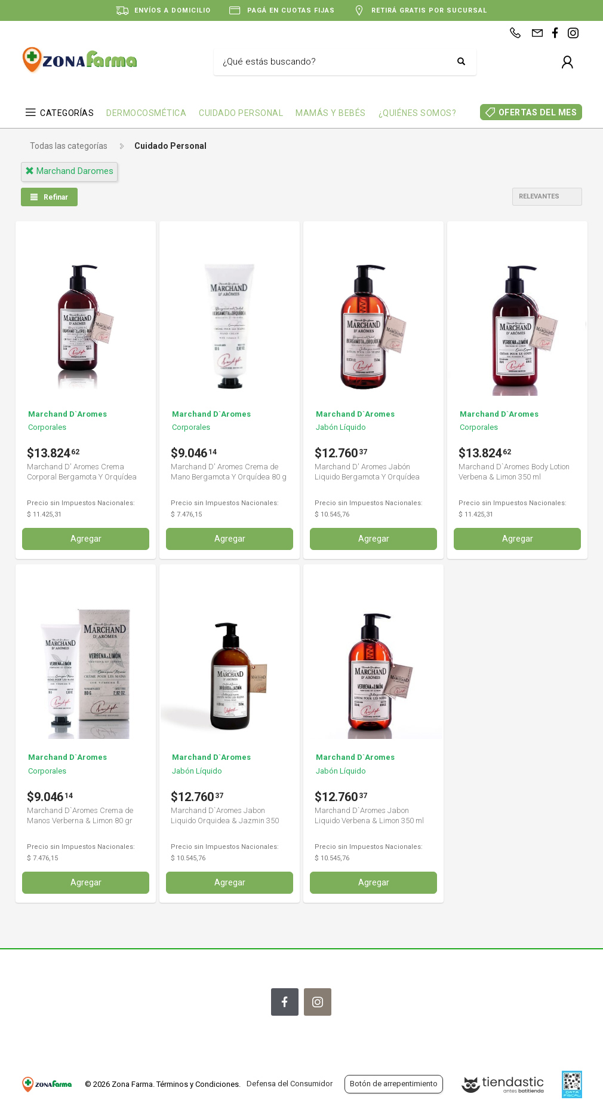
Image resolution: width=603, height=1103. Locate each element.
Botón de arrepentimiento (394, 1083)
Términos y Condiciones (197, 1084)
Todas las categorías (68, 146)
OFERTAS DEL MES (538, 112)
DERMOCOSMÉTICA (146, 113)
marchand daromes (69, 171)
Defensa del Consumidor (290, 1083)
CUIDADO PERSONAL (241, 113)
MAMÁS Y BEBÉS (331, 113)
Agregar (85, 538)
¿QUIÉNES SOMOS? (418, 113)
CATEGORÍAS (67, 113)
